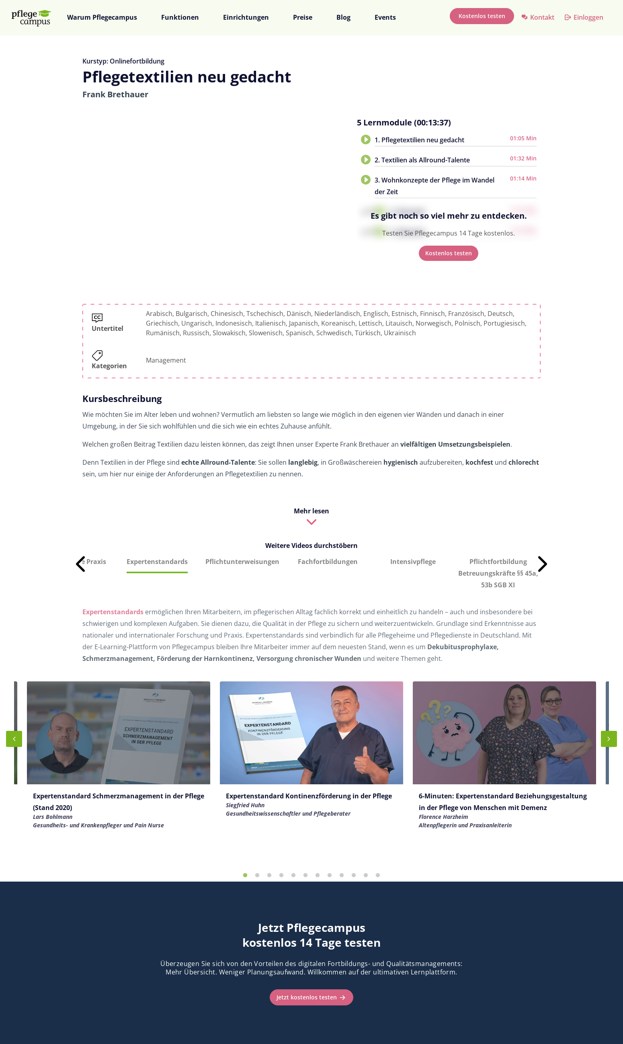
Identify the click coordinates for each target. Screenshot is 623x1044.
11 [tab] (366, 876)
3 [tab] (269, 876)
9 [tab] (342, 876)
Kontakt (542, 17)
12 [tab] (378, 876)
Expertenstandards (157, 561)
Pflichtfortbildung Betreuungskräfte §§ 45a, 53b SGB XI (498, 573)
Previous (80, 564)
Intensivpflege (413, 561)
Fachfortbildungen (328, 561)
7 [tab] (318, 876)
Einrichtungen (246, 17)
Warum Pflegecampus (102, 17)
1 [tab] (245, 876)
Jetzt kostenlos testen (307, 997)
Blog (343, 17)
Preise (302, 17)
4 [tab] (281, 876)
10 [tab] (354, 876)
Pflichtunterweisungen (242, 561)
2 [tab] (257, 876)
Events (385, 17)
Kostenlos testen (482, 16)
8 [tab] (330, 876)
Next (543, 564)
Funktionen (180, 17)
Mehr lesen (311, 511)
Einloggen (588, 17)
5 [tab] (293, 876)
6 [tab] (305, 876)
